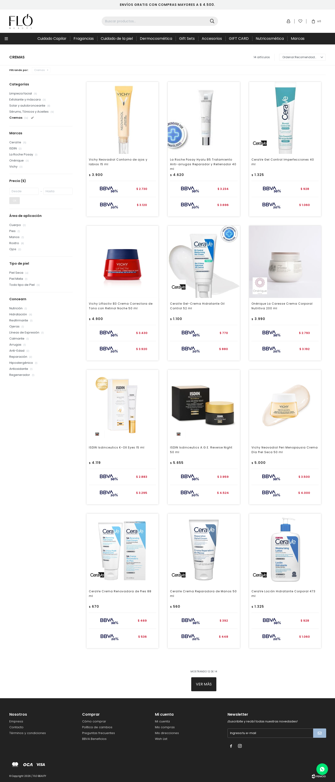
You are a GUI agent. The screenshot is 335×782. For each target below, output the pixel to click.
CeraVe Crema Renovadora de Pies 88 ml (120, 593)
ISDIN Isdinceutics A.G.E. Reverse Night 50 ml (201, 449)
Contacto (16, 727)
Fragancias (84, 38)
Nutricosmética (270, 38)
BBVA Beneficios (94, 739)
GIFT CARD (239, 38)
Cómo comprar (94, 721)
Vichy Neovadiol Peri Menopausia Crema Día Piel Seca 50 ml (284, 449)
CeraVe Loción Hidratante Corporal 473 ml (283, 593)
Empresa (16, 721)
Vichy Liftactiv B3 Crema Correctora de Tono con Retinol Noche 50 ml (121, 306)
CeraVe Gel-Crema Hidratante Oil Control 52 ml (197, 306)
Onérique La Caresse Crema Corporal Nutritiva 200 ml (282, 306)
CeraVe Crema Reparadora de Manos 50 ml (203, 593)
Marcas (298, 38)
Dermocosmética (156, 38)
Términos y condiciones (27, 733)
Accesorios (212, 38)
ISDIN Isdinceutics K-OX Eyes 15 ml (116, 447)
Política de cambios (97, 727)
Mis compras (165, 727)
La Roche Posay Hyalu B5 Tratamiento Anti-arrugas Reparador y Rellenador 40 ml (203, 164)
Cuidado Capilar (52, 38)
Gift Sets (187, 38)
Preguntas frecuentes (98, 733)
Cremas (39, 70)
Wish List (161, 739)
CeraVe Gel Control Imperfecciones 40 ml (282, 162)
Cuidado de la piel (117, 38)
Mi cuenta (162, 721)
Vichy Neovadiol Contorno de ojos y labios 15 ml (118, 162)
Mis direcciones (167, 733)
